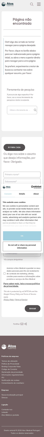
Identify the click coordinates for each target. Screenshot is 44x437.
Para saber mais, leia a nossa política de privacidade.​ (22, 284)
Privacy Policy (9, 299)
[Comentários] (22, 253)
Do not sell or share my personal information (22, 246)
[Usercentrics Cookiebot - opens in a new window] (31, 187)
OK (22, 236)
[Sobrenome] (22, 181)
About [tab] (36, 194)
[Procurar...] (35, 110)
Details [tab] (22, 194)
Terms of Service (21, 299)
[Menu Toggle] (39, 4)
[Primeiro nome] (22, 174)
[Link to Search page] (31, 4)
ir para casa (14, 147)
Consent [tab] (7, 194)
